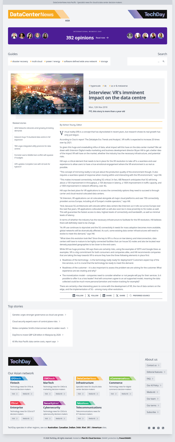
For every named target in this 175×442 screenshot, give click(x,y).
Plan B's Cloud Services (91, 438)
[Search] (144, 61)
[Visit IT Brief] (15, 418)
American (97, 427)
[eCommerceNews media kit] (126, 394)
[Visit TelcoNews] (80, 418)
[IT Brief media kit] (27, 418)
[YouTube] (158, 428)
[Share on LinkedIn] (107, 295)
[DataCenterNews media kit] (93, 394)
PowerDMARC (125, 438)
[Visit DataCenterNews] (80, 394)
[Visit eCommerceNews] (113, 394)
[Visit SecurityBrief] (47, 418)
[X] (154, 428)
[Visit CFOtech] (15, 394)
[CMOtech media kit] (60, 394)
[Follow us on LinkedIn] (77, 295)
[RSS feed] (163, 428)
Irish (78, 427)
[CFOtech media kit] (27, 394)
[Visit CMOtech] (47, 394)
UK (88, 427)
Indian (72, 427)
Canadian (63, 427)
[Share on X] (120, 295)
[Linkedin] (149, 428)
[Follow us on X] (92, 295)
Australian (53, 427)
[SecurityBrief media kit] (60, 418)
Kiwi (84, 427)
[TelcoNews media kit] (93, 418)
